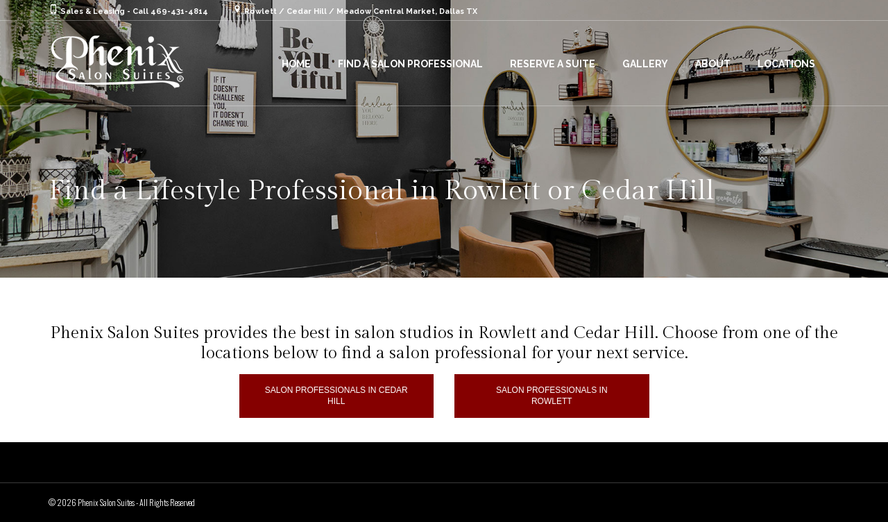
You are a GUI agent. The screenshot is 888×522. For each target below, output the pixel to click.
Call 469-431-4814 (170, 11)
